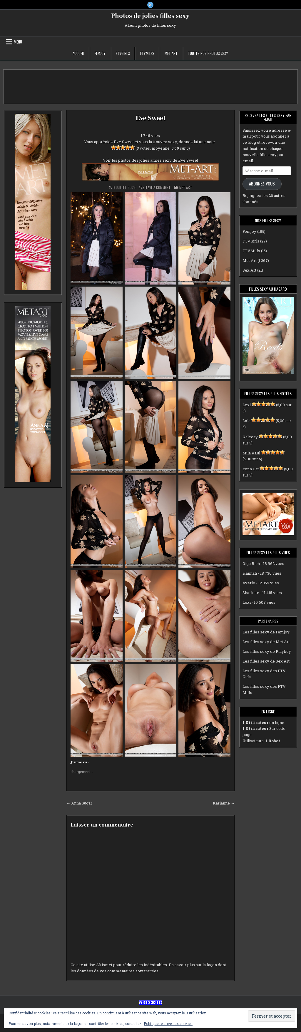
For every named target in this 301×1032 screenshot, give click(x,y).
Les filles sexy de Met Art (266, 642)
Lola (246, 421)
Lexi (247, 405)
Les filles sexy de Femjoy (266, 632)
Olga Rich (251, 564)
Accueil (78, 53)
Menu (18, 42)
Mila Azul (251, 453)
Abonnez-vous (262, 184)
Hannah (250, 573)
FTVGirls (123, 53)
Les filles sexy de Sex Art (266, 661)
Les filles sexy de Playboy (267, 651)
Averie (249, 583)
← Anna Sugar (79, 803)
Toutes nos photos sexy (208, 53)
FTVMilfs (147, 53)
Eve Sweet (150, 118)
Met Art (171, 53)
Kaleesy (250, 437)
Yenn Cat (251, 469)
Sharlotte (251, 593)
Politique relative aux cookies (168, 1023)
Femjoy (100, 53)
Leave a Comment (157, 188)
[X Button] (150, 5)
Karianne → (224, 803)
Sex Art (249, 270)
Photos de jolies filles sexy (150, 16)
